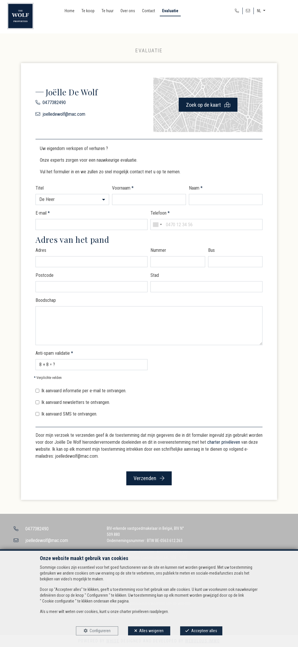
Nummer (158, 250)
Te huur (107, 10)
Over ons (127, 10)
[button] (72, 199)
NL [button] (259, 10)
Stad (154, 275)
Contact (148, 10)
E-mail (43, 213)
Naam (196, 188)
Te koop (88, 10)
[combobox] (157, 224)
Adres (41, 250)
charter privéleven (223, 442)
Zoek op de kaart (208, 105)
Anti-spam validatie (54, 353)
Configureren (100, 630)
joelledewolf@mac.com (63, 114)
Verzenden (149, 478)
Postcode (45, 275)
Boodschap (46, 300)
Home (69, 10)
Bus (211, 250)
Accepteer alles (204, 630)
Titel (40, 188)
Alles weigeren (151, 630)
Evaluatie (170, 10)
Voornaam (123, 188)
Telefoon (160, 213)
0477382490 (54, 102)
